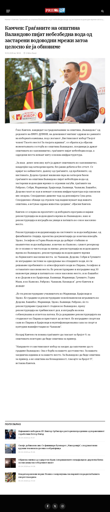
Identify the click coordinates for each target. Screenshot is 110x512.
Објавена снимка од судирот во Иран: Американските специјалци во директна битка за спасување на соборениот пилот (60, 461)
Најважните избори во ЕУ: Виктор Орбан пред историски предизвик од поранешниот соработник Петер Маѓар (61, 432)
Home (7, 19)
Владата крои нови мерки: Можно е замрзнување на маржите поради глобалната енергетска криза (58, 475)
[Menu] (8, 11)
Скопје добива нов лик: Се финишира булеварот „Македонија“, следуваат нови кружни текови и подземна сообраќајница (57, 447)
